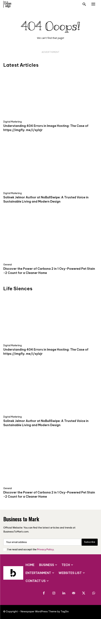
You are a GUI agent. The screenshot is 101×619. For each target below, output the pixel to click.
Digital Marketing (12, 122)
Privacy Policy (45, 549)
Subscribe (89, 541)
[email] (42, 542)
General (7, 264)
